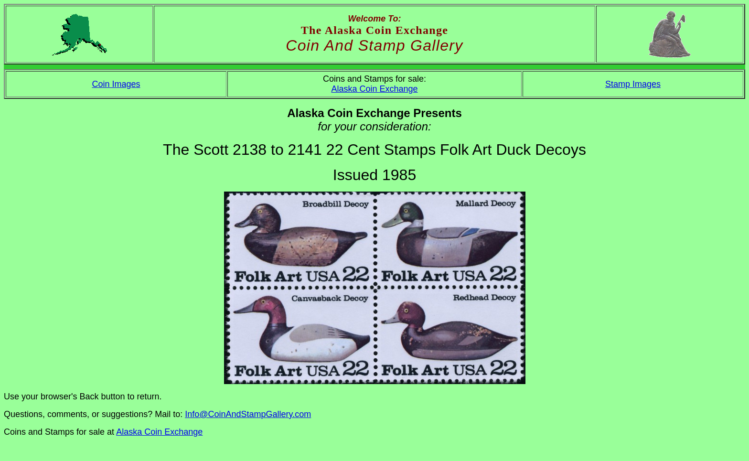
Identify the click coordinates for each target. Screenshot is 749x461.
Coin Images (116, 84)
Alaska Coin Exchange (374, 89)
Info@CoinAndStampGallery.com (248, 414)
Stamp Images (633, 84)
